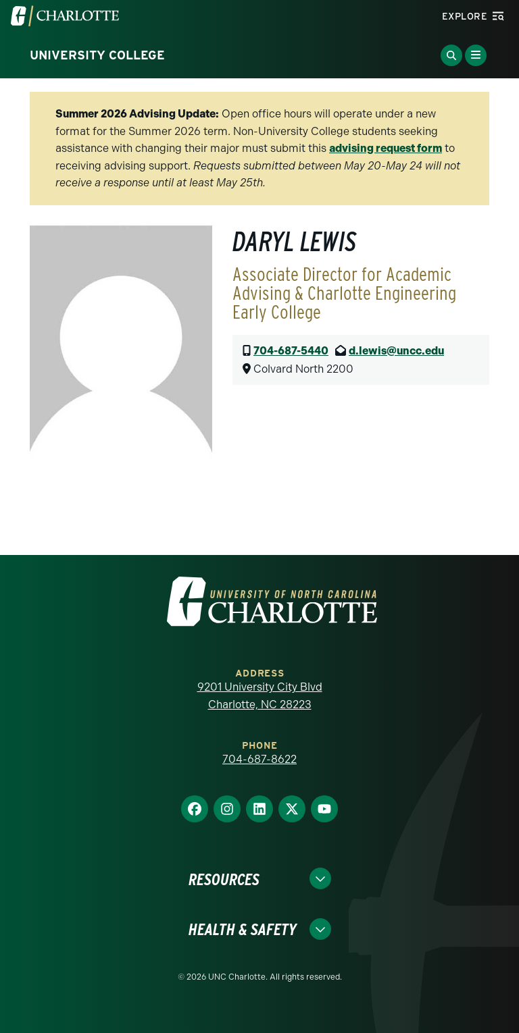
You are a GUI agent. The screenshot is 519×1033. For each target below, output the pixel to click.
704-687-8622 (259, 759)
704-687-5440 (290, 350)
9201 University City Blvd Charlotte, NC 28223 (259, 696)
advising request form (385, 148)
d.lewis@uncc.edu (396, 350)
